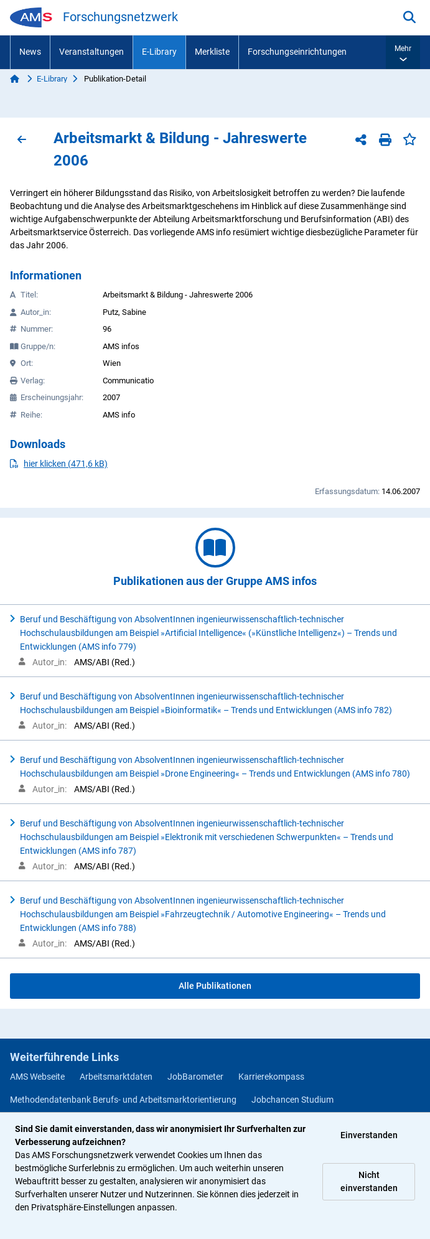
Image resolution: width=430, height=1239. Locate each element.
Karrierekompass (271, 1077)
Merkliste (212, 52)
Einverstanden (369, 1135)
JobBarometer (195, 1077)
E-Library (159, 52)
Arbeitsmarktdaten (116, 1077)
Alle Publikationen (215, 986)
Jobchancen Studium (292, 1100)
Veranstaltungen (91, 52)
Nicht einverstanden (369, 1181)
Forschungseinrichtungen (297, 52)
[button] (403, 52)
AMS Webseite (37, 1077)
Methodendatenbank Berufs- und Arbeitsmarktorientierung (123, 1100)
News (30, 52)
